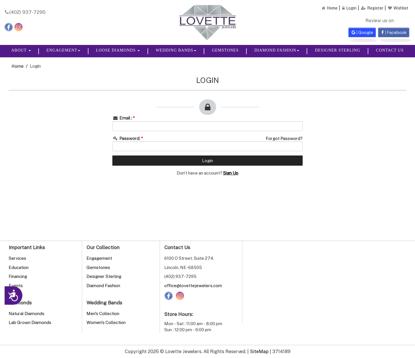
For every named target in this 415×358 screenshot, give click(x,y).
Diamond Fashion (276, 50)
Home (18, 66)
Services (17, 258)
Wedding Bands (176, 50)
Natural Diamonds (26, 313)
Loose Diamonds (118, 50)
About (21, 50)
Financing (18, 276)
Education (19, 267)
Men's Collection (102, 313)
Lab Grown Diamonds (30, 322)
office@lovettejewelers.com (193, 285)
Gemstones (225, 50)
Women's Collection (106, 322)
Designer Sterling (337, 50)
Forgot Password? (284, 138)
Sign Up (230, 172)
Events (16, 285)
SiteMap (259, 351)
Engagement (63, 50)
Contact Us (390, 50)
